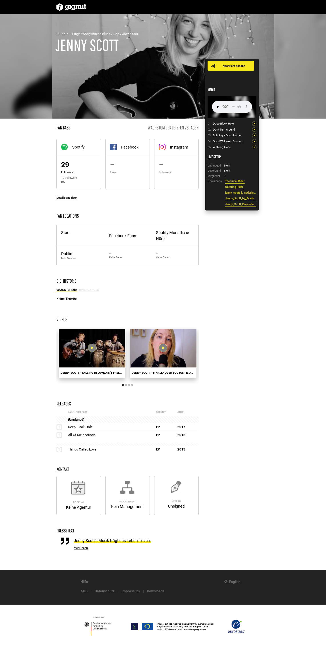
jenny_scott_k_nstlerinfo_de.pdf (240, 192)
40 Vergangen (88, 290)
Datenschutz (104, 591)
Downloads (155, 591)
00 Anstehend (66, 290)
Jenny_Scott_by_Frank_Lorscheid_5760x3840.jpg (240, 198)
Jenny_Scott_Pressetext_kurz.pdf (240, 204)
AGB (84, 591)
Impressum (131, 591)
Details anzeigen (66, 197)
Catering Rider (234, 187)
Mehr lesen (81, 548)
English (234, 582)
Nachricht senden (235, 65)
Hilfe (84, 582)
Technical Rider (235, 181)
